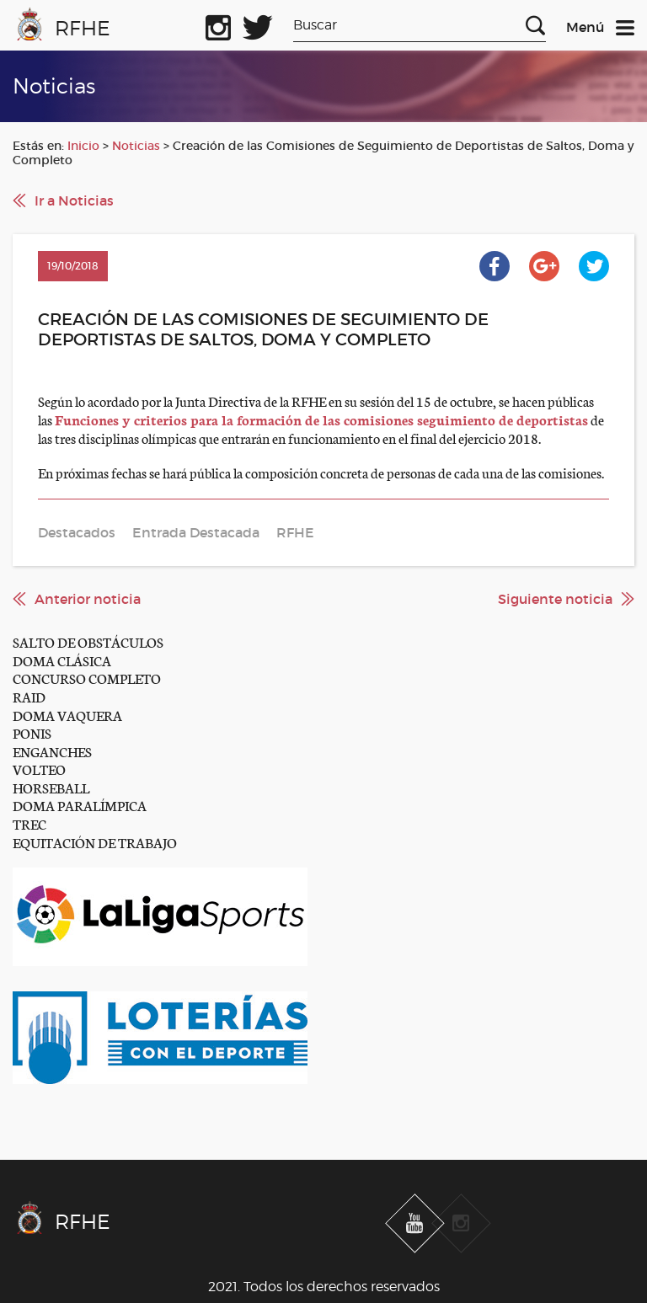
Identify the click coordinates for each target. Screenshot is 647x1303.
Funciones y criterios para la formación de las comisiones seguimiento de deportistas (321, 419)
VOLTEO (39, 768)
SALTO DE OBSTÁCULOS (88, 641)
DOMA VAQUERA (67, 714)
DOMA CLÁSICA (62, 660)
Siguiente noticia (555, 599)
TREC (29, 823)
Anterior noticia (88, 599)
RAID (29, 696)
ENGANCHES (52, 751)
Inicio (83, 145)
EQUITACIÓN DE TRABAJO (95, 842)
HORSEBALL (51, 787)
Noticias (136, 145)
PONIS (32, 732)
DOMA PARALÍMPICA (80, 804)
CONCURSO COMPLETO (87, 677)
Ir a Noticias (74, 200)
